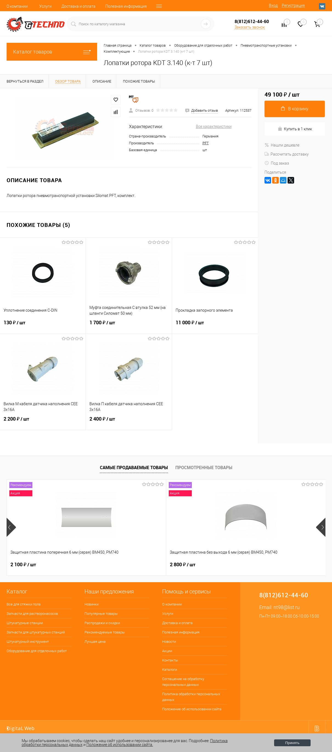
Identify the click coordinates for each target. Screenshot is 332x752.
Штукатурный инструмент (28, 642)
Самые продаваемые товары (134, 467)
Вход (273, 5)
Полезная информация (126, 6)
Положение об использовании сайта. (119, 744)
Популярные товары (101, 614)
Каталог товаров (52, 52)
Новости (169, 642)
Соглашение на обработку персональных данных (183, 682)
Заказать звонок (250, 27)
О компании (17, 6)
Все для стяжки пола (24, 604)
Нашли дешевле (282, 145)
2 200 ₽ (43, 422)
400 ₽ (181, 565)
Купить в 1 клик (295, 128)
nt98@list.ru (287, 607)
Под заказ (277, 163)
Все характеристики (214, 126)
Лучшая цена (95, 642)
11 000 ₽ (215, 326)
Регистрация (293, 5)
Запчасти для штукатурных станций (36, 632)
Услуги (45, 6)
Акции (167, 651)
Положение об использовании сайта (191, 709)
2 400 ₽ (128, 422)
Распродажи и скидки (102, 623)
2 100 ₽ (23, 565)
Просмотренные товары (203, 467)
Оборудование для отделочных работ (37, 651)
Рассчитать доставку (287, 154)
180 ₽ (260, 565)
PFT (205, 143)
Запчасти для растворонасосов (32, 614)
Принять (292, 743)
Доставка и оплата (78, 6)
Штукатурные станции (25, 623)
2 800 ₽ (103, 565)
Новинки (92, 604)
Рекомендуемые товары (105, 632)
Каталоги (169, 669)
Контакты (170, 660)
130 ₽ (43, 326)
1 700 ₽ (128, 326)
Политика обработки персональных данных (191, 697)
